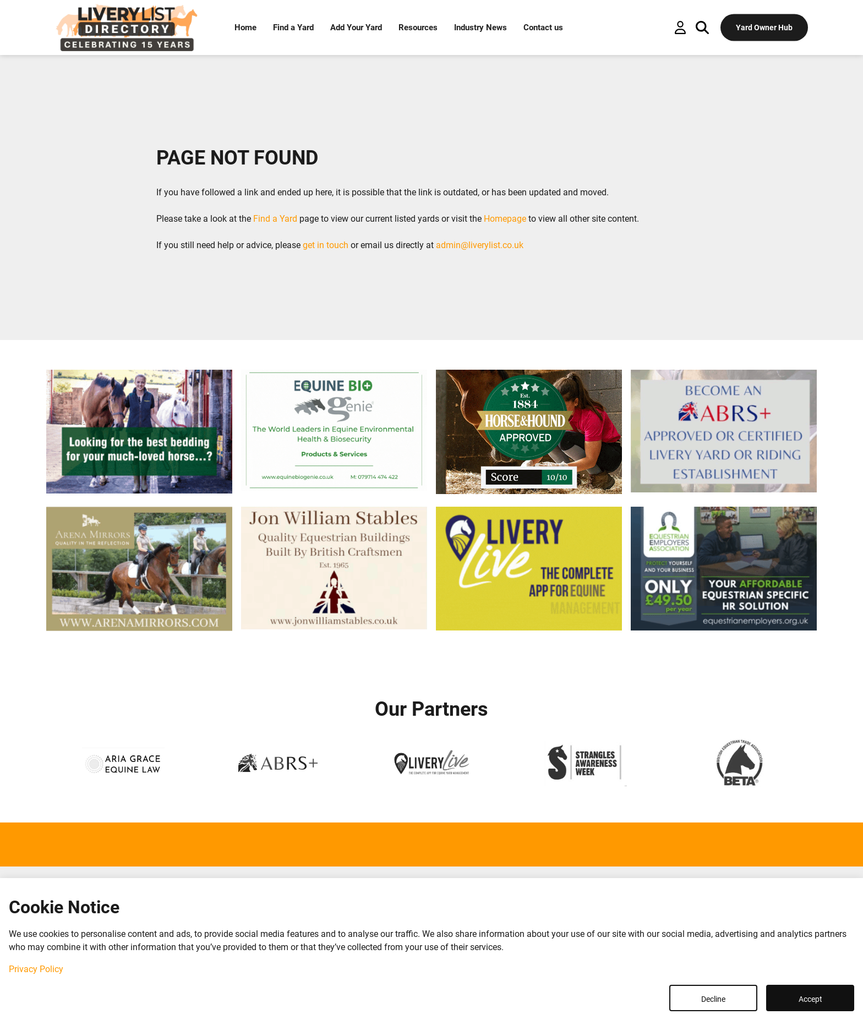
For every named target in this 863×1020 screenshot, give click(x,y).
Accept (810, 999)
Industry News (480, 27)
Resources (418, 27)
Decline (713, 999)
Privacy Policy (36, 969)
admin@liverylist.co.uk (479, 245)
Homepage (505, 218)
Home (245, 27)
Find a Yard (293, 27)
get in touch (325, 245)
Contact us (543, 27)
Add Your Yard (356, 27)
